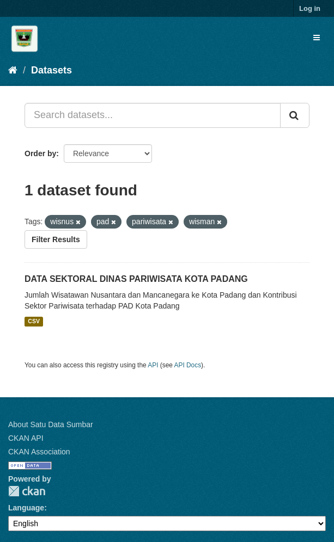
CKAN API (26, 438)
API (153, 365)
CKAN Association (39, 451)
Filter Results (56, 239)
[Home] (12, 70)
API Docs (188, 365)
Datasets (51, 70)
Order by (40, 153)
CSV (34, 321)
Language (26, 507)
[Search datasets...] (153, 115)
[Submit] (294, 115)
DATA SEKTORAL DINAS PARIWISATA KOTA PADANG (136, 279)
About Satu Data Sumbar (50, 424)
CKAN (26, 491)
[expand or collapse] (316, 37)
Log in (309, 8)
